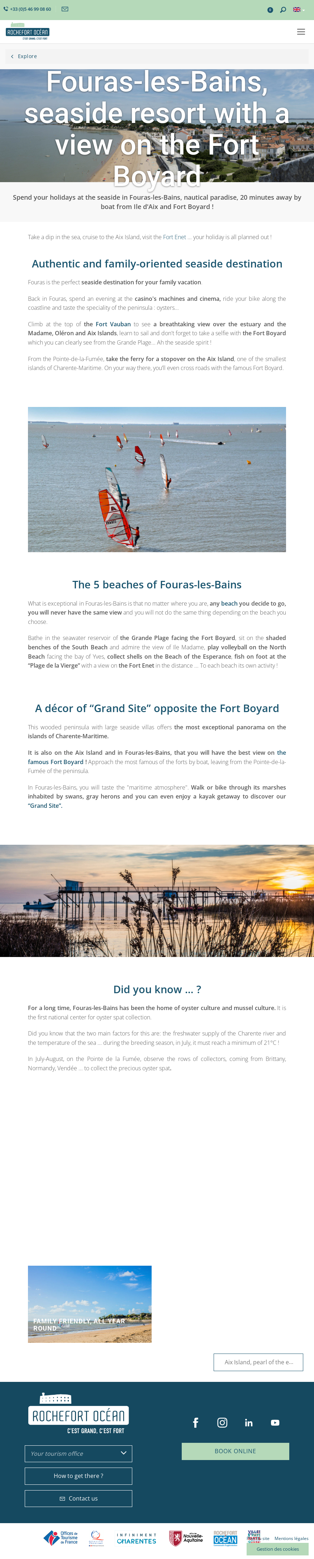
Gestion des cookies (278, 1549)
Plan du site (258, 1538)
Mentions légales (292, 1538)
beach (229, 603)
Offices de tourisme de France (60, 1538)
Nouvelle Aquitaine (186, 1538)
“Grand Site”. (45, 806)
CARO (225, 1538)
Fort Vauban (113, 324)
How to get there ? (78, 1476)
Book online (235, 1451)
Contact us (79, 1498)
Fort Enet (175, 237)
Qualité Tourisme (96, 1538)
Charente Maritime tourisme (136, 1538)
